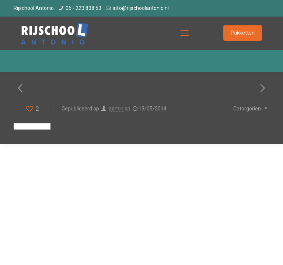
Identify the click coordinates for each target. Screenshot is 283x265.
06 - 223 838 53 (83, 8)
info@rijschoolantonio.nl (141, 8)
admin (116, 109)
